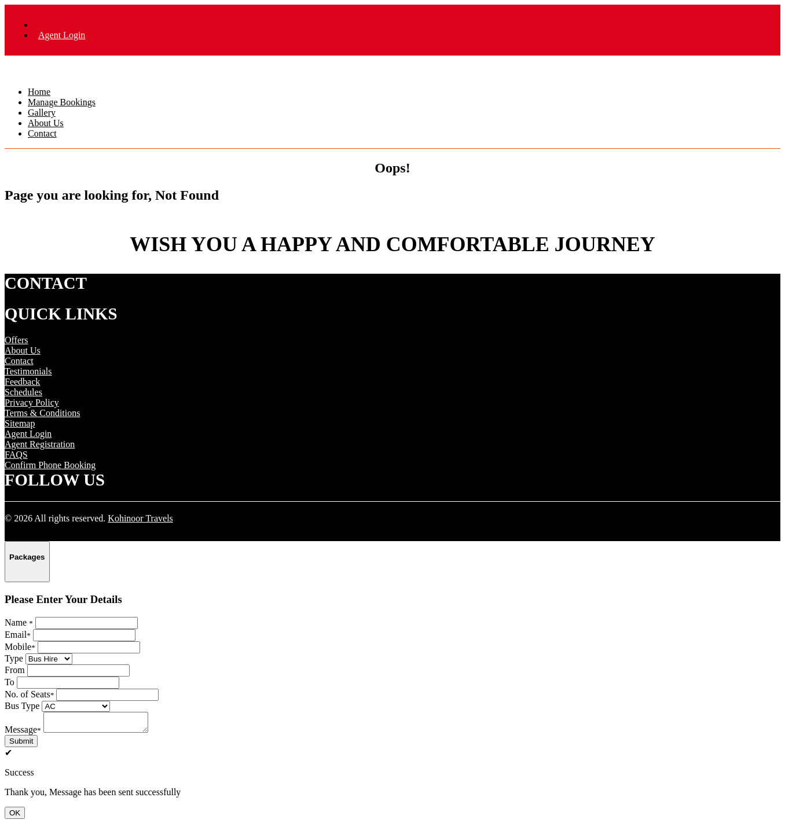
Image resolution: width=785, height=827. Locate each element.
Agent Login (61, 35)
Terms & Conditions (42, 413)
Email (18, 634)
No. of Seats (29, 694)
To (9, 682)
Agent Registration (40, 444)
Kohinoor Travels (140, 518)
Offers (16, 340)
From (15, 670)
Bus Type (22, 706)
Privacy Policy (32, 402)
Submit (21, 744)
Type (14, 658)
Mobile (20, 647)
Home (39, 92)
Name (19, 622)
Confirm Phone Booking (50, 465)
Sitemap (20, 423)
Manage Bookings (62, 102)
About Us (46, 123)
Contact (42, 133)
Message (23, 733)
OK (14, 816)
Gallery (42, 112)
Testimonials (28, 371)
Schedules (23, 392)
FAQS (16, 455)
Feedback (22, 382)
